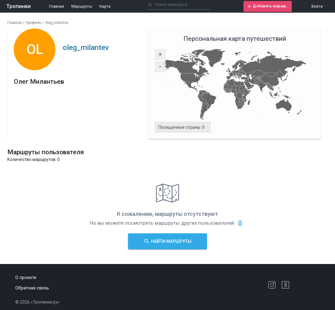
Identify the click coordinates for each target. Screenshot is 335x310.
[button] (267, 6)
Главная (56, 6)
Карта (105, 6)
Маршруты (81, 6)
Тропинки (18, 6)
